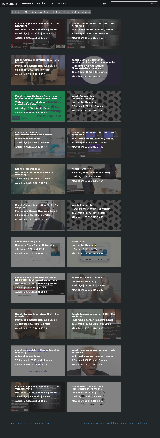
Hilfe (137, 423)
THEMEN (27, 3)
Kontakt (145, 423)
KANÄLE (41, 3)
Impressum (127, 423)
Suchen (152, 4)
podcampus (9, 3)
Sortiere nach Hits (61, 12)
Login (104, 3)
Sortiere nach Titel (20, 12)
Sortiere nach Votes (81, 12)
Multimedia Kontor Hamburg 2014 (31, 423)
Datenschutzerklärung (107, 423)
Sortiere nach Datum (41, 12)
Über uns (89, 423)
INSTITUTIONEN (58, 3)
